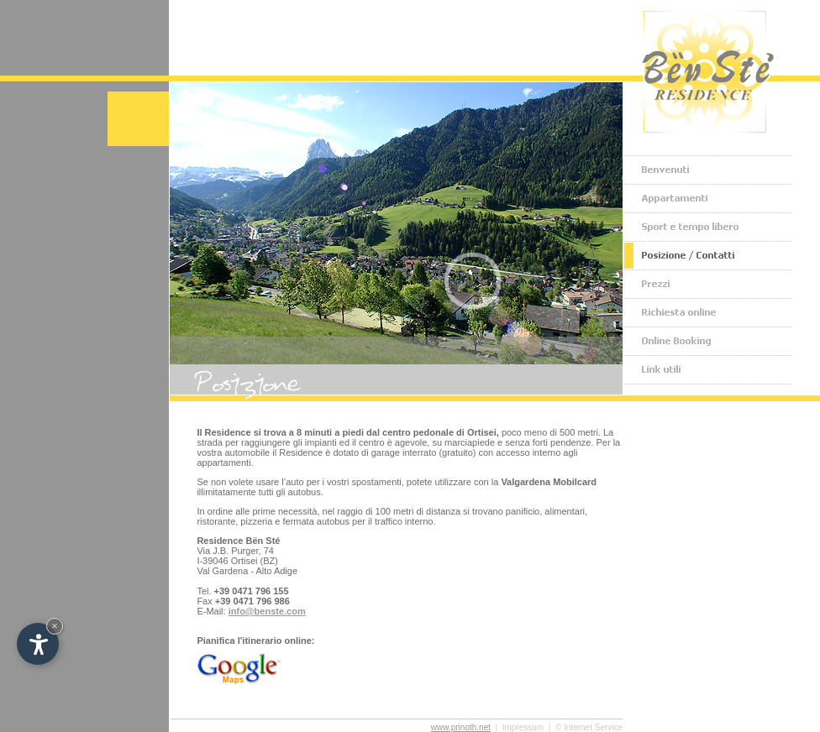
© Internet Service (589, 727)
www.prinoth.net (461, 727)
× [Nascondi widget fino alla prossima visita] (54, 626)
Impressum (523, 727)
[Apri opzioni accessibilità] (38, 644)
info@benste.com (267, 611)
